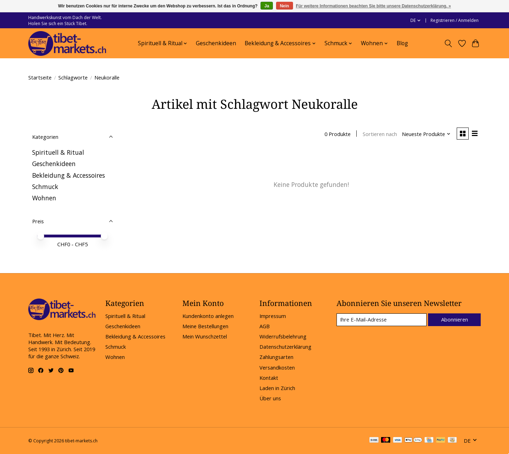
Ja (266, 6)
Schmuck (45, 186)
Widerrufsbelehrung (282, 336)
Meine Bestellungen (205, 326)
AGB (264, 326)
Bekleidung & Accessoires (68, 175)
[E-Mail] (381, 319)
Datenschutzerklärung (285, 346)
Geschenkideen (216, 43)
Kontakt (268, 377)
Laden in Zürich (277, 387)
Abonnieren (454, 319)
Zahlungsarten (276, 356)
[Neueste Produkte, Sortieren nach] (426, 133)
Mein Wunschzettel (204, 336)
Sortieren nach (379, 133)
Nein (284, 6)
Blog (402, 43)
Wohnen (44, 198)
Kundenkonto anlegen (208, 315)
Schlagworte (73, 77)
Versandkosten (277, 367)
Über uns (270, 398)
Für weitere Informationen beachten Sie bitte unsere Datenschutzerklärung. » (373, 6)
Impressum (272, 315)
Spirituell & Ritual (58, 152)
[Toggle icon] (448, 43)
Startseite (40, 77)
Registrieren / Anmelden (455, 20)
